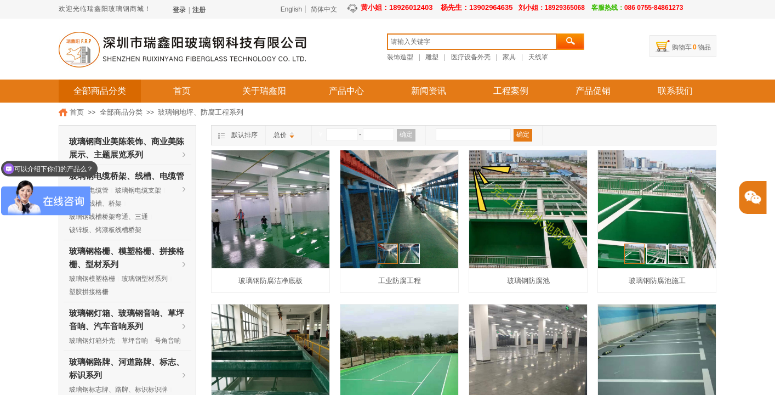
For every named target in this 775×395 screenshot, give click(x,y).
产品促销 (593, 90)
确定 (406, 134)
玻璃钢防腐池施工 (657, 280)
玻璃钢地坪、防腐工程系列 (200, 112)
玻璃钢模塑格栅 (92, 279)
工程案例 (510, 90)
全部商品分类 (99, 90)
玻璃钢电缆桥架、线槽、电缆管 (126, 176)
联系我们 (675, 90)
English (291, 9)
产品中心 (346, 90)
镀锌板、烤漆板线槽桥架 (105, 230)
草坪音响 (135, 341)
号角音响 (168, 341)
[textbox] (472, 41)
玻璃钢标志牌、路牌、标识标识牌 (118, 389)
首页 (182, 90)
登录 (179, 10)
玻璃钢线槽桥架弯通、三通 (108, 217)
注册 (199, 10)
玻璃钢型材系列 (145, 279)
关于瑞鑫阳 (264, 90)
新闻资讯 (428, 90)
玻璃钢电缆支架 (138, 190)
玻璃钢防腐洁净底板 (270, 280)
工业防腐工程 (399, 280)
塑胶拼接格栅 (89, 292)
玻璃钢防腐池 (528, 280)
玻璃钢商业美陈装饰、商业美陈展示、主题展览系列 (126, 142)
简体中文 (324, 9)
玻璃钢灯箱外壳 (92, 341)
